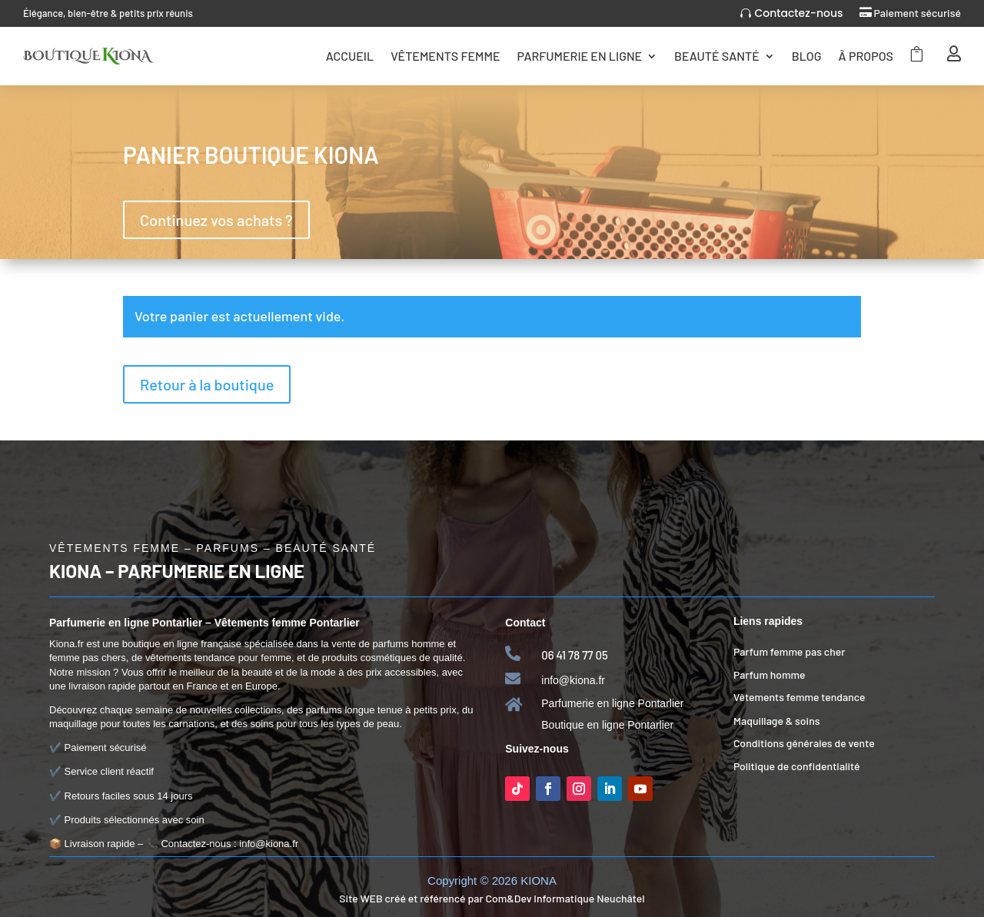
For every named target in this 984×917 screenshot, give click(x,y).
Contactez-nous (798, 13)
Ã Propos (866, 55)
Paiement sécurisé (917, 12)
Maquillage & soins (776, 720)
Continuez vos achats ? (216, 220)
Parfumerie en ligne (579, 55)
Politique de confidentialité (796, 765)
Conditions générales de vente (804, 742)
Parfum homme (769, 674)
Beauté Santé (717, 55)
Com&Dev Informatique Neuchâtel (564, 898)
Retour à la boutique (207, 384)
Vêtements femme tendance (799, 696)
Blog (807, 55)
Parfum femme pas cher (789, 651)
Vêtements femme (445, 55)
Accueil (350, 55)
